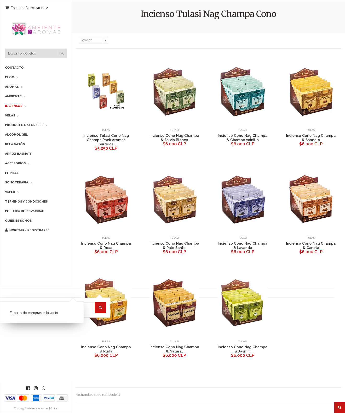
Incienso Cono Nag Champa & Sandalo (311, 137)
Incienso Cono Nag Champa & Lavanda (242, 245)
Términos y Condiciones (26, 201)
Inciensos (13, 106)
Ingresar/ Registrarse (27, 230)
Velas (10, 115)
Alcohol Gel (16, 134)
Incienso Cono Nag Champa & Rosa (106, 245)
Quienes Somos (18, 220)
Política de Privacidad (24, 211)
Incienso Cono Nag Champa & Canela (311, 245)
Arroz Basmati (18, 153)
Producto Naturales (24, 125)
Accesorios (15, 163)
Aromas (12, 86)
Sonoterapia (16, 182)
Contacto (14, 67)
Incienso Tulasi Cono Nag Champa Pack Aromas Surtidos (106, 139)
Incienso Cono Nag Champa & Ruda (106, 349)
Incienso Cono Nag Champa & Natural (174, 349)
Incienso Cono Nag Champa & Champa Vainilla (242, 137)
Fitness (11, 173)
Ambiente (13, 96)
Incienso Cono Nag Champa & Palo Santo (174, 245)
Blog (9, 77)
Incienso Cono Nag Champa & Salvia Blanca (174, 137)
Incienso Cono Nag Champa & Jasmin (242, 349)
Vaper (10, 192)
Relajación (15, 144)
